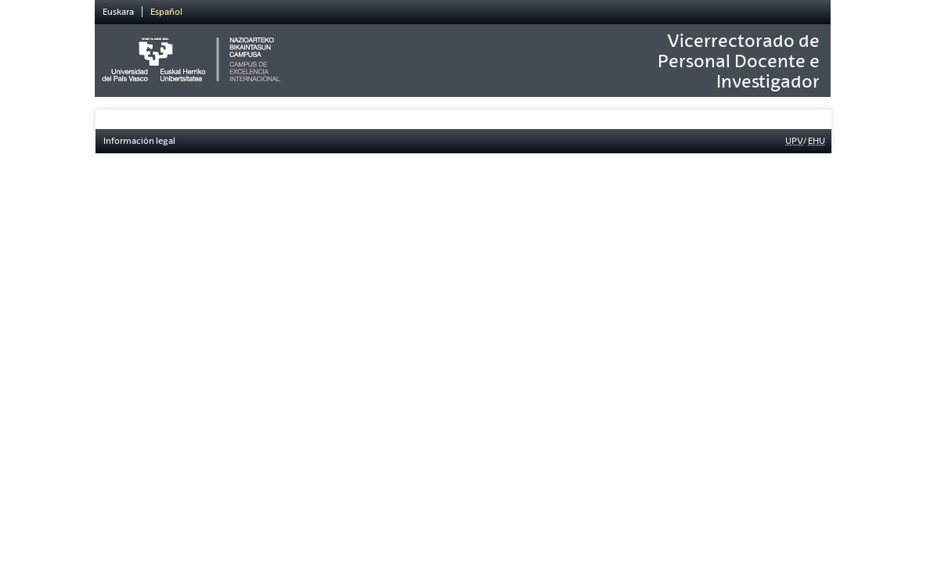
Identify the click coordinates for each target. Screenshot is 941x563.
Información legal (139, 140)
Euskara (118, 11)
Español (166, 11)
